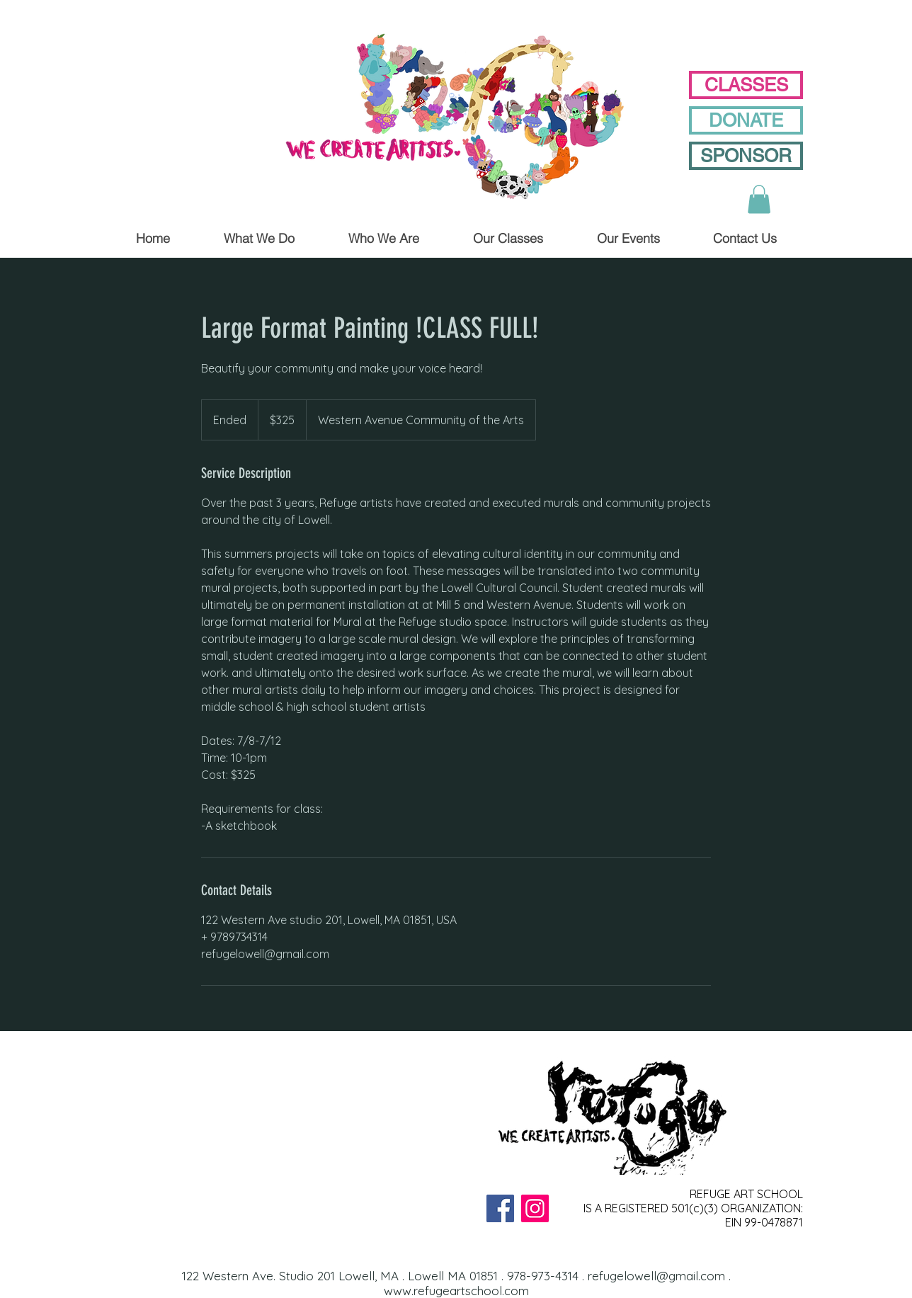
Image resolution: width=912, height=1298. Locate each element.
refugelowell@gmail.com (656, 1275)
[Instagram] (535, 1208)
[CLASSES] (746, 85)
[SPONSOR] (746, 156)
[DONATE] (746, 120)
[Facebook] (500, 1208)
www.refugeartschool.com (456, 1290)
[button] (759, 199)
